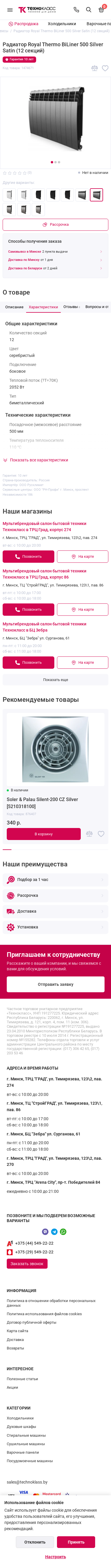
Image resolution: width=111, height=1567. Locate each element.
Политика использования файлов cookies (44, 1314)
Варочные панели (23, 1452)
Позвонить (28, 556)
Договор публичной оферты (31, 1322)
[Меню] (10, 10)
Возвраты (15, 1348)
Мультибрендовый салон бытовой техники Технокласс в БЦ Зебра (44, 627)
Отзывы (71, 306)
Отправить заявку (55, 984)
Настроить (55, 1556)
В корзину (44, 834)
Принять (76, 1542)
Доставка (15, 1339)
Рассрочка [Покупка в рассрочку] (55, 224)
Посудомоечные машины (30, 1461)
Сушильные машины (26, 1444)
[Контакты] (76, 9)
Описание (14, 307)
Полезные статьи (22, 1379)
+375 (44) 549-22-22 (34, 1243)
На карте (82, 556)
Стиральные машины (26, 1435)
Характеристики (43, 307)
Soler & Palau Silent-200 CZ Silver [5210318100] (42, 803)
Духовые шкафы (21, 1426)
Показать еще (55, 680)
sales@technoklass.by (27, 1482)
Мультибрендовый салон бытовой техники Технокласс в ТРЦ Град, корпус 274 (44, 527)
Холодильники (62, 23)
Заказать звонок (27, 1263)
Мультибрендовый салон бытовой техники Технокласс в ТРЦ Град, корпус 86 (44, 574)
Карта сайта (17, 1331)
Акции (12, 1387)
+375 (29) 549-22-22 (34, 1252)
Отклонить (35, 1542)
